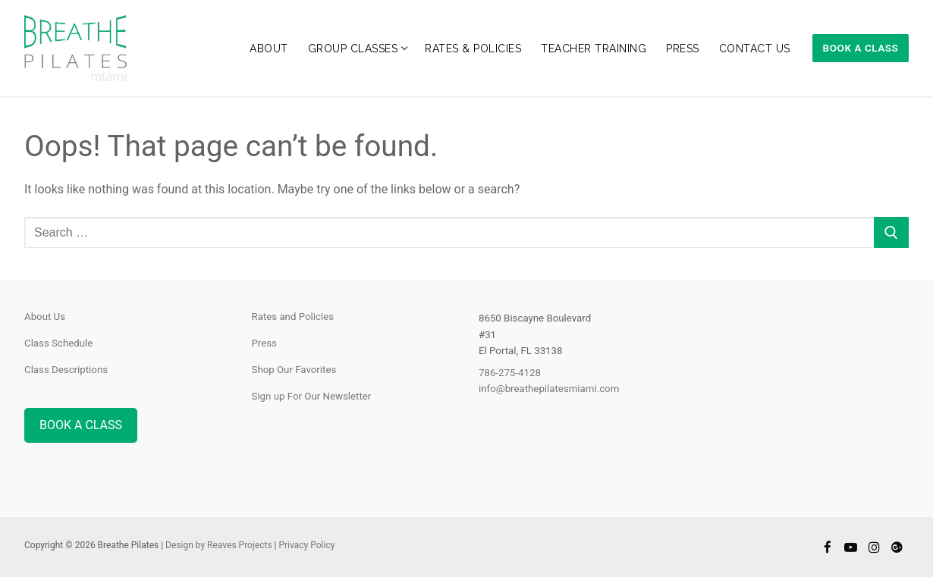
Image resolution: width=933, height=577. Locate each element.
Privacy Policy (306, 545)
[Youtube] (850, 547)
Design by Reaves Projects (218, 545)
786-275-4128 (510, 372)
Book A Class (861, 48)
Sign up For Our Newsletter (312, 396)
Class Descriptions (66, 369)
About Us (44, 316)
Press (264, 343)
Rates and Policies (293, 316)
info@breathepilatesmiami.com (549, 388)
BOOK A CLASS (80, 425)
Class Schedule (58, 343)
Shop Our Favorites (294, 369)
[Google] (897, 547)
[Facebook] (828, 547)
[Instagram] (874, 547)
